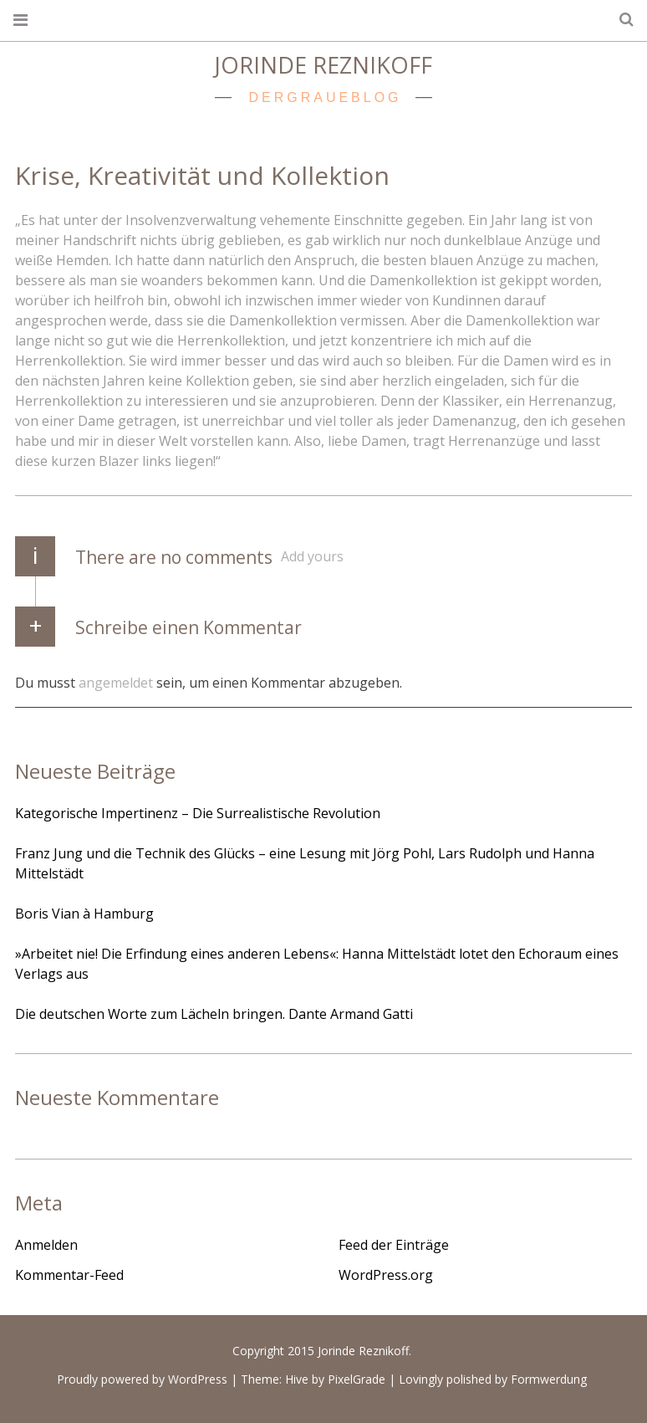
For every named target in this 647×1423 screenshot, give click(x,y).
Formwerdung (549, 1380)
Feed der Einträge (394, 1245)
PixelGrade (356, 1380)
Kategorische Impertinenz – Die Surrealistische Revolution (197, 813)
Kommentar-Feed (69, 1275)
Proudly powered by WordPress (142, 1380)
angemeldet (116, 682)
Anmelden (46, 1245)
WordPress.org (386, 1275)
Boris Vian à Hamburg (84, 913)
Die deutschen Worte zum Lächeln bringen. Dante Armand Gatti (214, 1014)
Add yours (312, 556)
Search (620, 19)
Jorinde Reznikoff (323, 64)
